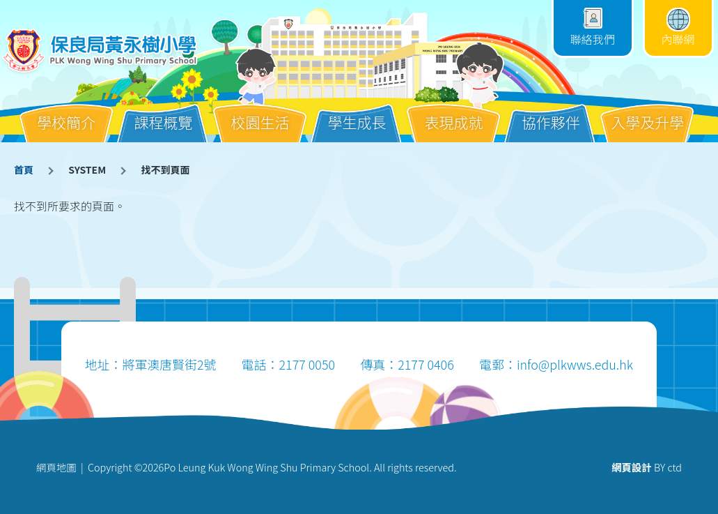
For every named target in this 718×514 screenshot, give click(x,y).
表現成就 (454, 111)
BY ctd (646, 467)
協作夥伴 (551, 111)
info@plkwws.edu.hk (575, 364)
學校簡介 (66, 111)
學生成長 (357, 111)
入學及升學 (647, 111)
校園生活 (260, 111)
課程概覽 (163, 111)
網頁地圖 (56, 467)
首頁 (23, 169)
